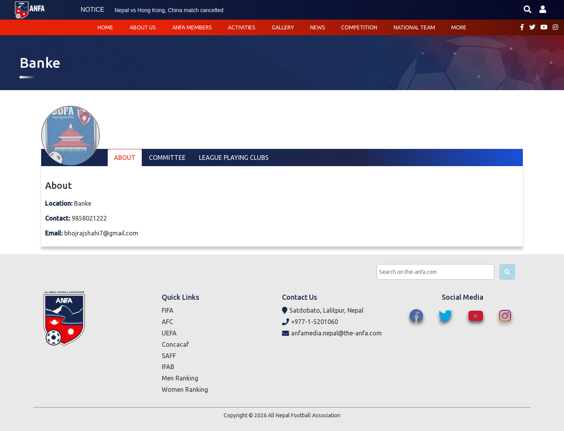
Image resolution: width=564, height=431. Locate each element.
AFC (167, 321)
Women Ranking (185, 389)
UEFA (169, 333)
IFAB (168, 366)
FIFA (168, 310)
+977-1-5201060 (310, 322)
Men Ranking (180, 378)
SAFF (169, 355)
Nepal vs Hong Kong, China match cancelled (168, 10)
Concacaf (175, 344)
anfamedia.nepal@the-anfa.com (332, 333)
